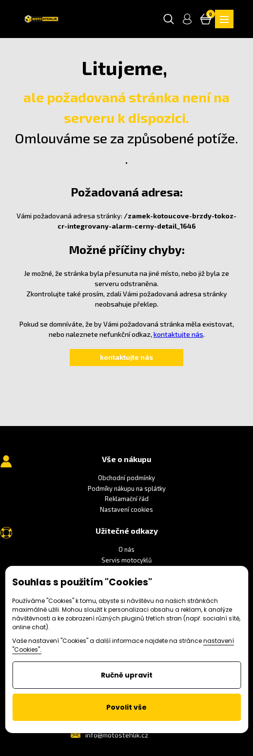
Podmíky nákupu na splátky (127, 488)
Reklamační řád (127, 499)
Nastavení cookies (126, 509)
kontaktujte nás (178, 334)
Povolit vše (126, 707)
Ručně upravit (127, 675)
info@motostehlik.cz (116, 735)
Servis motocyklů (126, 560)
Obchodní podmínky (126, 478)
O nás (126, 549)
